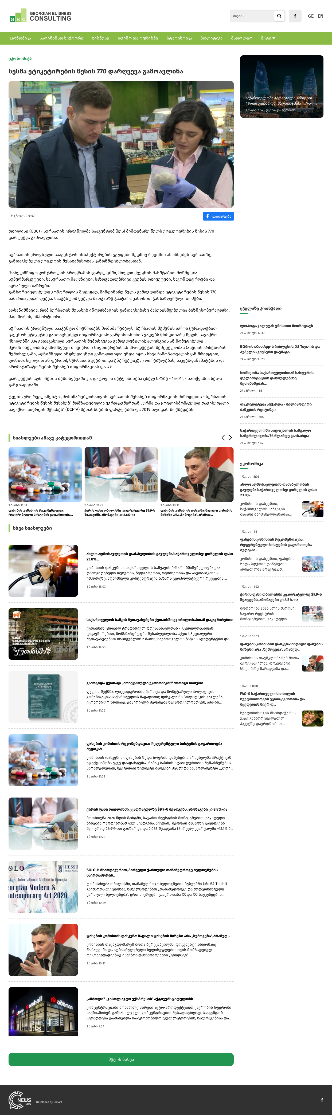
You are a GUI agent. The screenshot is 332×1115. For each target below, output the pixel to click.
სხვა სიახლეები (32, 528)
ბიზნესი (100, 38)
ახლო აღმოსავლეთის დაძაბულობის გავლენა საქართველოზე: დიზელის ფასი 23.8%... (160, 557)
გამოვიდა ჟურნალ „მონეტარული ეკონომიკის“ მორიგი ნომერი (145, 683)
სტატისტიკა (179, 38)
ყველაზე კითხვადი (261, 308)
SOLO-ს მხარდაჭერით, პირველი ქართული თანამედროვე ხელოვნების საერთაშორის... (152, 873)
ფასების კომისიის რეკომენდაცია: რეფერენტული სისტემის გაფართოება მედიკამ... (40, 513)
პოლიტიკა (211, 38)
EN (320, 16)
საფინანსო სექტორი (61, 38)
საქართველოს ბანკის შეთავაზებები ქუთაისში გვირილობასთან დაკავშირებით (160, 620)
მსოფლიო (241, 38)
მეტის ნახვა (121, 1059)
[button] (222, 438)
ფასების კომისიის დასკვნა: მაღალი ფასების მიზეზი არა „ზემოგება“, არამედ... (196, 513)
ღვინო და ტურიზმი (138, 38)
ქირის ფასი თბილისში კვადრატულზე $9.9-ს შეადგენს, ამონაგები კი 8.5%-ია (119, 513)
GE (311, 16)
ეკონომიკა (20, 38)
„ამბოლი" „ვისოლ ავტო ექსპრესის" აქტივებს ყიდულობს (140, 999)
